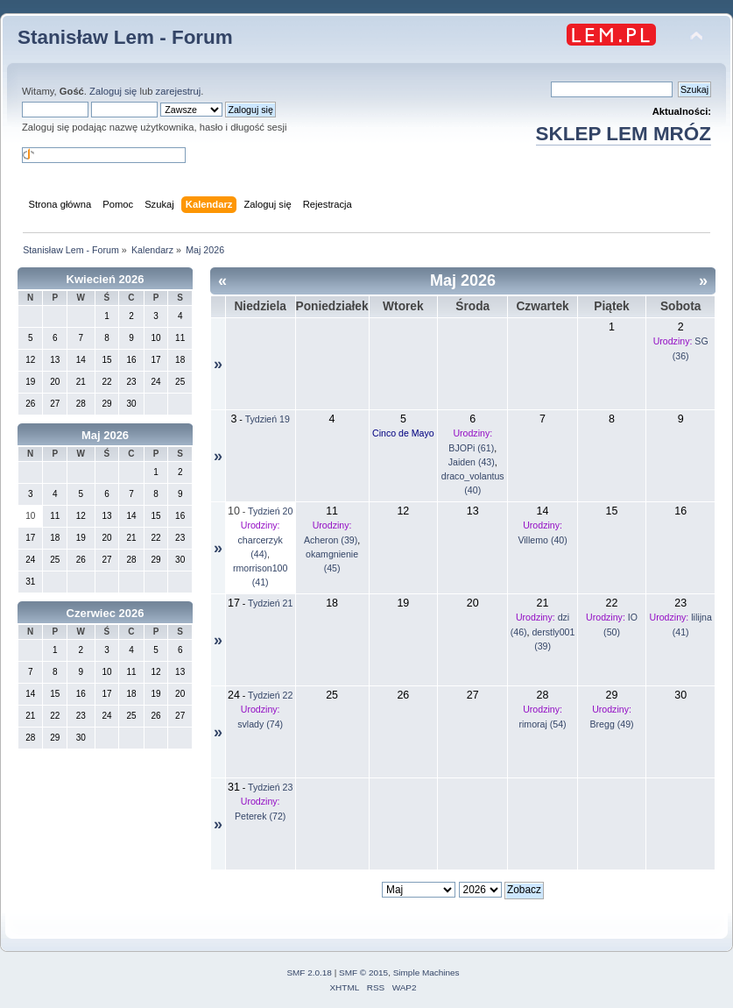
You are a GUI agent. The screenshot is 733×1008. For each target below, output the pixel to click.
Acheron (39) (330, 540)
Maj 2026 (105, 435)
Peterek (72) (260, 816)
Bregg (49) (612, 724)
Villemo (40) (542, 540)
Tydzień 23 (270, 787)
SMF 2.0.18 (309, 972)
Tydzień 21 (270, 603)
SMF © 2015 (363, 972)
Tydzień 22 (270, 695)
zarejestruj (178, 91)
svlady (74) (260, 724)
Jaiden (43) (471, 462)
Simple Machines (426, 972)
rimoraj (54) (542, 724)
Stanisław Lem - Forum (125, 37)
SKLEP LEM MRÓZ (623, 134)
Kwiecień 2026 (105, 279)
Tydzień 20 (270, 511)
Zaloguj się (113, 91)
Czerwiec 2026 (105, 613)
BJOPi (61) (471, 448)
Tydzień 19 (267, 419)
